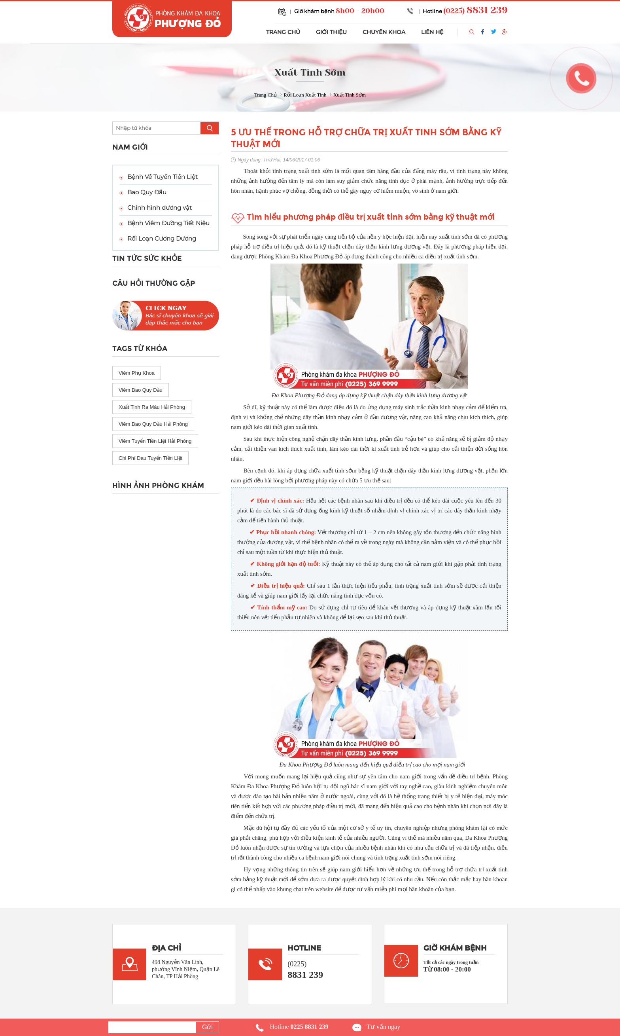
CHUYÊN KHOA (384, 32)
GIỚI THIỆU (331, 32)
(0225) (475, 11)
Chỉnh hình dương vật (159, 207)
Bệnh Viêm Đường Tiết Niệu (168, 223)
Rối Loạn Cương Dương (161, 238)
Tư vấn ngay (383, 1026)
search (209, 128)
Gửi (207, 1027)
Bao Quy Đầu (146, 192)
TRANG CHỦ (283, 32)
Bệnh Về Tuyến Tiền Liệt (162, 176)
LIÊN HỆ (432, 32)
